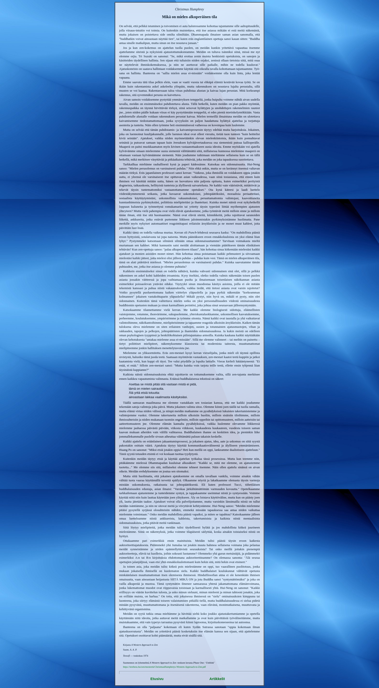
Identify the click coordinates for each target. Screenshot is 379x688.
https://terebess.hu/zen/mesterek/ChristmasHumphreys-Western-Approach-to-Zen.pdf (164, 667)
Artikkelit (217, 679)
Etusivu (156, 679)
